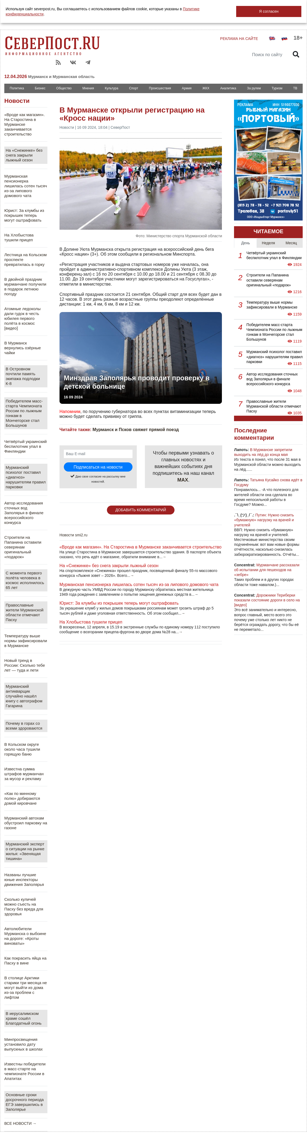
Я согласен (268, 11)
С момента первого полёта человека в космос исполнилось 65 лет (25, 580)
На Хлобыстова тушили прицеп (19, 237)
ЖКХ (205, 88)
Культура (111, 88)
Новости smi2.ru (74, 535)
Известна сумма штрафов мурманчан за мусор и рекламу (24, 774)
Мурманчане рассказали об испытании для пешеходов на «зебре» (266, 570)
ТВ (295, 88)
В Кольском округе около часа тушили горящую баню (22, 749)
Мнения (88, 88)
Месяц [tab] (291, 243)
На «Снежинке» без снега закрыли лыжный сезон (24, 155)
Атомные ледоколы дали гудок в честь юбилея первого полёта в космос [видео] (22, 318)
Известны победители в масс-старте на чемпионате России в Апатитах (25, 1071)
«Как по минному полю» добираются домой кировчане (22, 798)
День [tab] (245, 243)
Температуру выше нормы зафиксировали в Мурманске (25, 641)
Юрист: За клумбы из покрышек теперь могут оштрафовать (24, 215)
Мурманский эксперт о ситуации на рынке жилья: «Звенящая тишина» (25, 851)
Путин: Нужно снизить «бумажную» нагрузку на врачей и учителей (264, 520)
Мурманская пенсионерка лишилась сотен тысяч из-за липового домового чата (25, 186)
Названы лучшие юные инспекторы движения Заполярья (24, 879)
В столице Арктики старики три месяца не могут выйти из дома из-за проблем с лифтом (25, 988)
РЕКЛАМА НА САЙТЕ (239, 38)
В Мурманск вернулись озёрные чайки (22, 348)
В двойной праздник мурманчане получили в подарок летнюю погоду (25, 286)
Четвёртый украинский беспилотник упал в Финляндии (25, 446)
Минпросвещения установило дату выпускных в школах (23, 1044)
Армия (186, 88)
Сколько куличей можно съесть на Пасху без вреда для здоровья (23, 906)
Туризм (277, 88)
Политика (17, 88)
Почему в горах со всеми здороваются (24, 725)
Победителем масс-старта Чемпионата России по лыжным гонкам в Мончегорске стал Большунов (24, 413)
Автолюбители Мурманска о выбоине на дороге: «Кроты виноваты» (25, 936)
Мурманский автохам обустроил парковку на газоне (25, 823)
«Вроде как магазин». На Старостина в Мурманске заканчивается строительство (24, 124)
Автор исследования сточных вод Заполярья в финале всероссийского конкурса (23, 513)
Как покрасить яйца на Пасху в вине (25, 960)
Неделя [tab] (268, 243)
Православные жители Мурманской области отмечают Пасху (25, 612)
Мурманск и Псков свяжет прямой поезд (135, 429)
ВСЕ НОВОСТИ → (20, 1123)
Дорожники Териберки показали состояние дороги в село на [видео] (267, 600)
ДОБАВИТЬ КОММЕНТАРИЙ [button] (140, 510)
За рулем (254, 88)
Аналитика (228, 88)
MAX (182, 480)
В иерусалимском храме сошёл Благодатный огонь (23, 1018)
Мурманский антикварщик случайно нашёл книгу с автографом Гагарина (24, 696)
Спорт (133, 88)
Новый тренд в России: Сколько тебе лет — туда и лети (24, 665)
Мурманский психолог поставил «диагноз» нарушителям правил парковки (26, 477)
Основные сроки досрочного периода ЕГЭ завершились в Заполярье (25, 1102)
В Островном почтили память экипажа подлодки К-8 (23, 376)
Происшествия (160, 88)
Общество (64, 88)
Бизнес (40, 88)
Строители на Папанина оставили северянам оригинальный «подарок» (22, 547)
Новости (17, 100)
